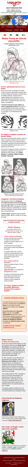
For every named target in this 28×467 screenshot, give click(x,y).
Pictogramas (8, 30)
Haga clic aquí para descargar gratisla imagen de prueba (14, 221)
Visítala (4, 450)
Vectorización (10, 26)
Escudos (16, 30)
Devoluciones (14, 464)
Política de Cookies (17, 462)
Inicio (3, 26)
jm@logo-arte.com (15, 10)
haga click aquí (8, 269)
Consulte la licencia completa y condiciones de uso (12, 326)
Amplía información (15, 420)
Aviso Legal (8, 462)
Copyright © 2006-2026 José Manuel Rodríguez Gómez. (14, 458)
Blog (21, 30)
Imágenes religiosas (21, 26)
